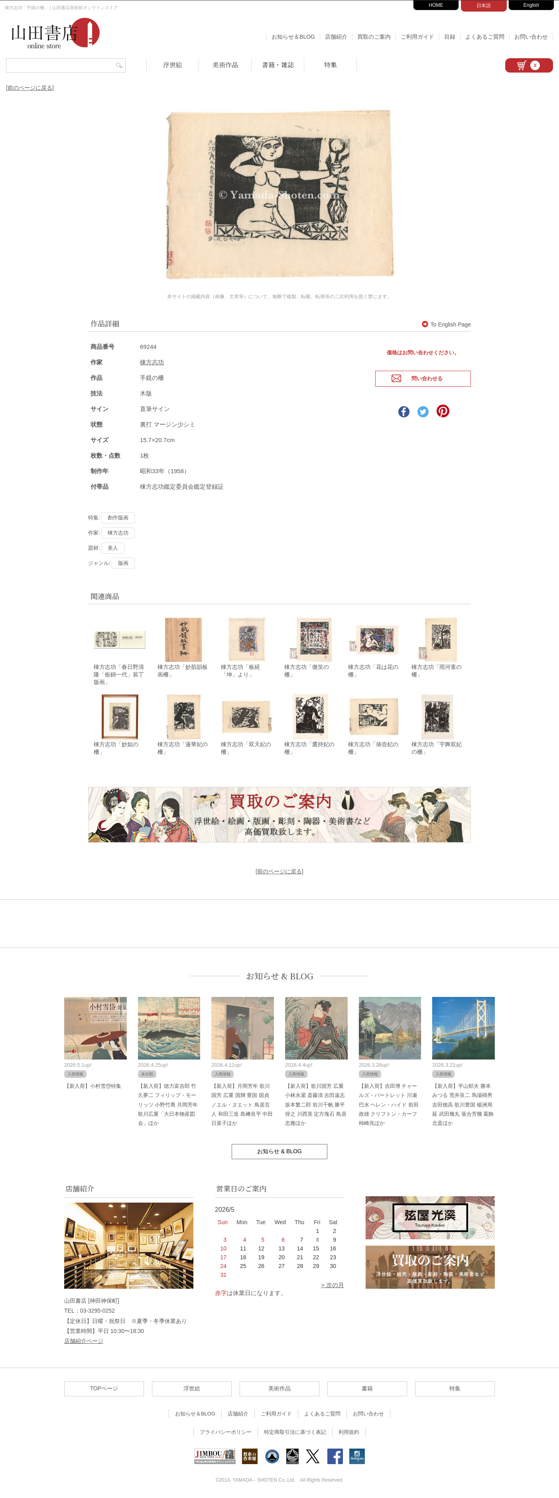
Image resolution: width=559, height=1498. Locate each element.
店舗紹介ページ (83, 1340)
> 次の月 (332, 1284)
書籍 (367, 1387)
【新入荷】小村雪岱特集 (92, 1085)
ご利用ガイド (417, 36)
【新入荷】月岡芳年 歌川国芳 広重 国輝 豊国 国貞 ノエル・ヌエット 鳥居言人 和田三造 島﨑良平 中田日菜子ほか (242, 1104)
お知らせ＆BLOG (293, 36)
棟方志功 (152, 360)
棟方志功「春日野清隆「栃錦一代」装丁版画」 (119, 673)
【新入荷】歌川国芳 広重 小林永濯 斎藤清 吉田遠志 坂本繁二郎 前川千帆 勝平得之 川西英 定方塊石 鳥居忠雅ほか (315, 1104)
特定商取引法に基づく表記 (295, 1431)
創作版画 (118, 516)
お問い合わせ (531, 36)
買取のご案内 (374, 36)
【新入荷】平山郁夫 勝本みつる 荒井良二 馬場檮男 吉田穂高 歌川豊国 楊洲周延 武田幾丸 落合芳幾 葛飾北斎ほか (463, 1104)
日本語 (483, 5)
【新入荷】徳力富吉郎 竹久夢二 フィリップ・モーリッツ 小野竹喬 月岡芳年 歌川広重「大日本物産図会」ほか (168, 1104)
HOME (436, 5)
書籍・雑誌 (278, 64)
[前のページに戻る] (30, 88)
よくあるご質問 (484, 36)
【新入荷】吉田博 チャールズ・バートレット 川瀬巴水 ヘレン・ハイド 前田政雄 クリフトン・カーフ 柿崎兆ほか (389, 1104)
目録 (449, 36)
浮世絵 (172, 64)
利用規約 (349, 1431)
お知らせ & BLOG (279, 975)
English (531, 5)
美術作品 (225, 64)
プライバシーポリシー (226, 1431)
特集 (330, 64)
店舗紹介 (336, 36)
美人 (113, 546)
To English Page (446, 322)
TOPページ (104, 1387)
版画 (123, 561)
